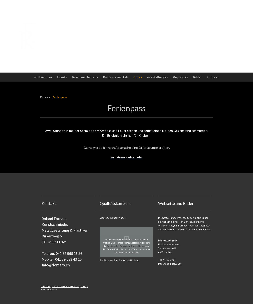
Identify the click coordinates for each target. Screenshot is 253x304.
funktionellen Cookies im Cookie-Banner (126, 246)
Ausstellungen (157, 77)
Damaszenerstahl (116, 77)
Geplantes (180, 77)
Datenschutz (57, 286)
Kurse (138, 77)
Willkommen (43, 77)
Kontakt (213, 77)
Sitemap (84, 286)
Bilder (197, 77)
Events (62, 77)
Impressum (46, 286)
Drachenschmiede (85, 77)
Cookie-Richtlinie (71, 286)
